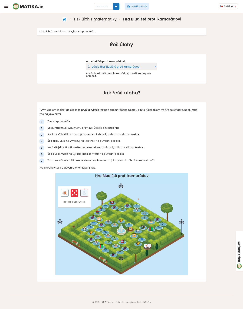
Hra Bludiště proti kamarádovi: (105, 61)
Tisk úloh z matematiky (95, 19)
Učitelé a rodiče (137, 6)
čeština (226, 6)
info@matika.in (134, 302)
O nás (147, 302)
